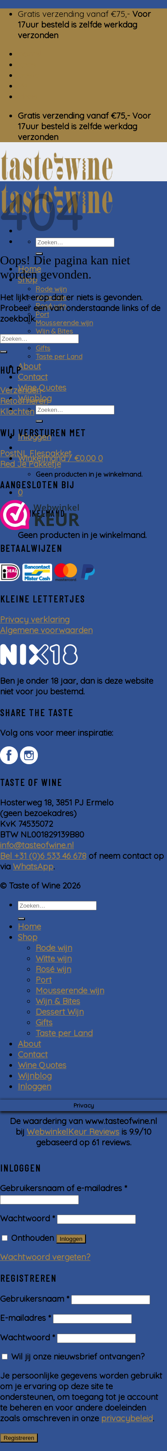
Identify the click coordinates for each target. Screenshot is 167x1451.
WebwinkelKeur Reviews (73, 1131)
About (29, 366)
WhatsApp (33, 866)
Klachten (17, 411)
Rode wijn (51, 289)
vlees (27, 96)
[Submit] (39, 421)
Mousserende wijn (64, 323)
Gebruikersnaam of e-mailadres (63, 1188)
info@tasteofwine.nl (37, 845)
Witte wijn (54, 958)
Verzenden (20, 390)
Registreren (19, 1438)
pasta (29, 75)
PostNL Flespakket (35, 453)
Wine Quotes (42, 387)
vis (23, 85)
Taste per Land (59, 356)
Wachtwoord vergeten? (45, 1257)
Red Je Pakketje (30, 463)
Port (42, 314)
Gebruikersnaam (34, 1298)
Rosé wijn (53, 969)
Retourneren (24, 400)
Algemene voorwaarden (46, 630)
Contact (33, 376)
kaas (27, 64)
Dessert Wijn (60, 1011)
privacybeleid (127, 1418)
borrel (30, 53)
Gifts (43, 348)
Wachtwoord (27, 1218)
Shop (27, 937)
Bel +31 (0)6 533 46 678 (43, 855)
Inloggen (71, 1239)
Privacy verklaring (34, 619)
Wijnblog (35, 1075)
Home (29, 926)
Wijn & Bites (54, 331)
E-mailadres (25, 1317)
